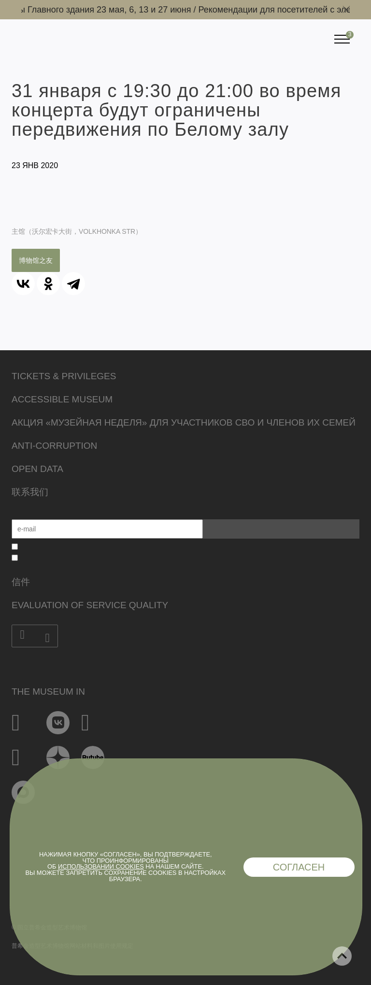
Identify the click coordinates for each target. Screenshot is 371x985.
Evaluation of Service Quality (90, 605)
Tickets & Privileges (64, 376)
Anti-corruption (54, 446)
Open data (37, 469)
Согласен (299, 867)
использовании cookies (101, 866)
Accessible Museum (62, 399)
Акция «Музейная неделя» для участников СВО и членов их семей (184, 422)
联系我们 (30, 492)
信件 (21, 582)
